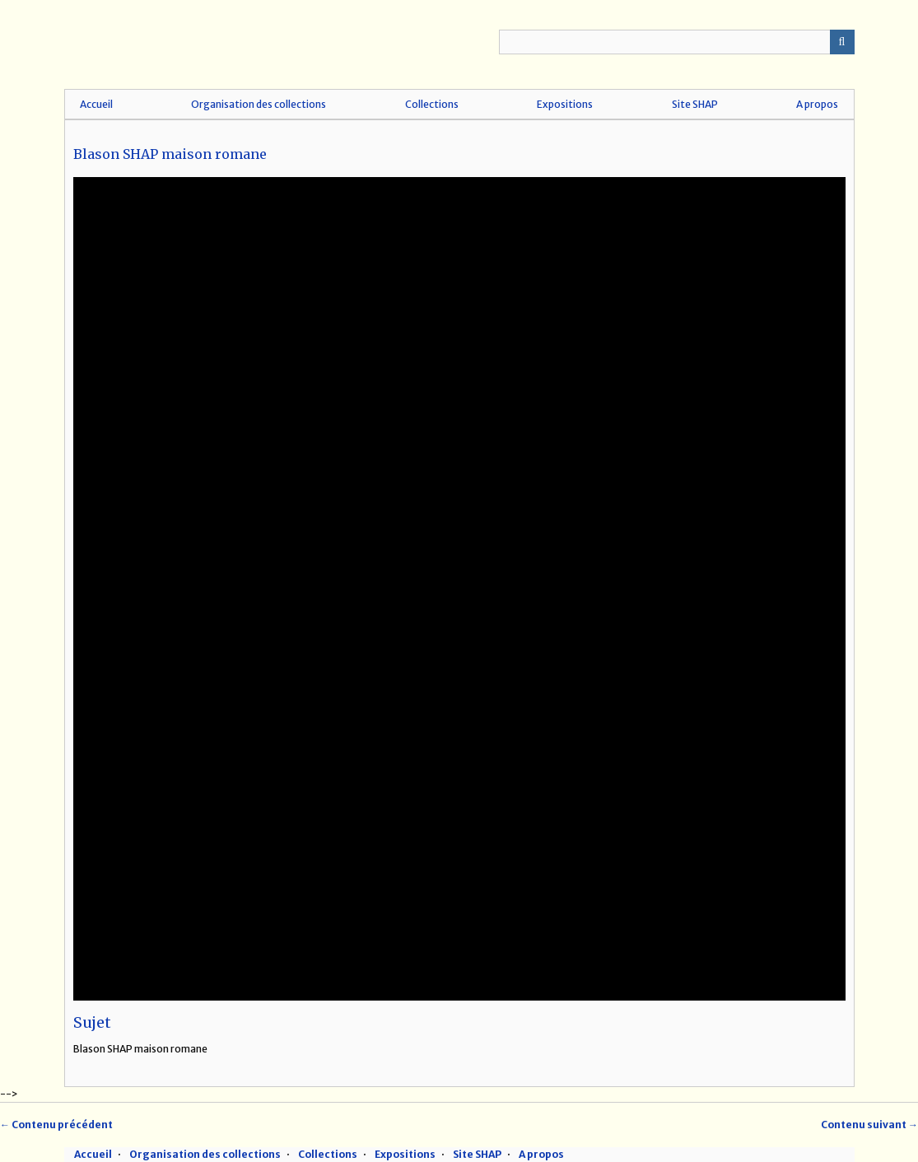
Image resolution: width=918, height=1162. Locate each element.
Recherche (842, 42)
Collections (432, 104)
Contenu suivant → (869, 1124)
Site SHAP (695, 104)
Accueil (96, 104)
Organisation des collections (258, 104)
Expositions (565, 104)
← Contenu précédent (56, 1124)
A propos (817, 104)
